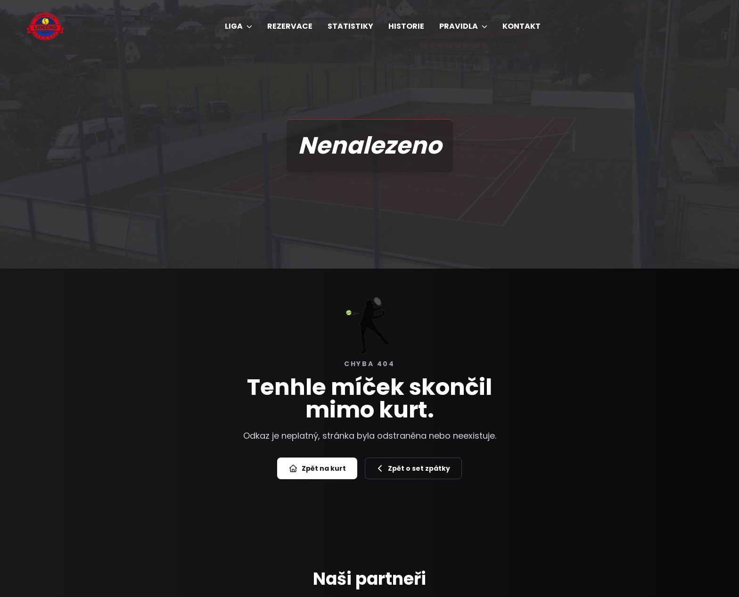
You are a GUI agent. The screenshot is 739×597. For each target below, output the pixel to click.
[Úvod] (45, 26)
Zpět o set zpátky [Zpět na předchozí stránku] (413, 468)
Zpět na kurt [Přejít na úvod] (317, 468)
